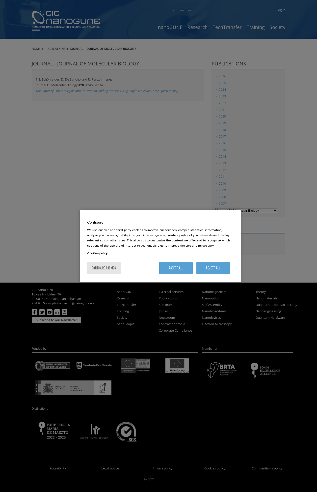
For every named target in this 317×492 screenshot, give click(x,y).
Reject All (213, 268)
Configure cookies (104, 268)
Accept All (176, 268)
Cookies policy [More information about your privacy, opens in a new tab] (97, 253)
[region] (160, 246)
